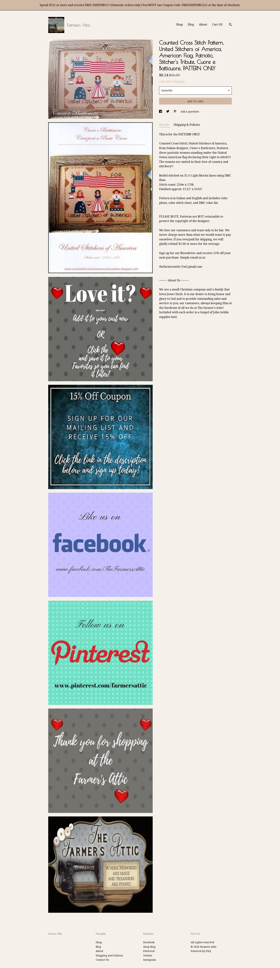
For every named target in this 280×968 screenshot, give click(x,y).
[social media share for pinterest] (175, 111)
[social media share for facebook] (161, 111)
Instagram (149, 959)
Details (164, 124)
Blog (191, 24)
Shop (179, 24)
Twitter (147, 955)
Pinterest (149, 951)
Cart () (217, 24)
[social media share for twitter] (168, 111)
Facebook (148, 942)
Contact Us (102, 959)
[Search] (230, 25)
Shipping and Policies (109, 955)
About (203, 24)
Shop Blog (149, 946)
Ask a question (190, 111)
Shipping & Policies (187, 124)
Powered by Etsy (201, 951)
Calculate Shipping (172, 81)
